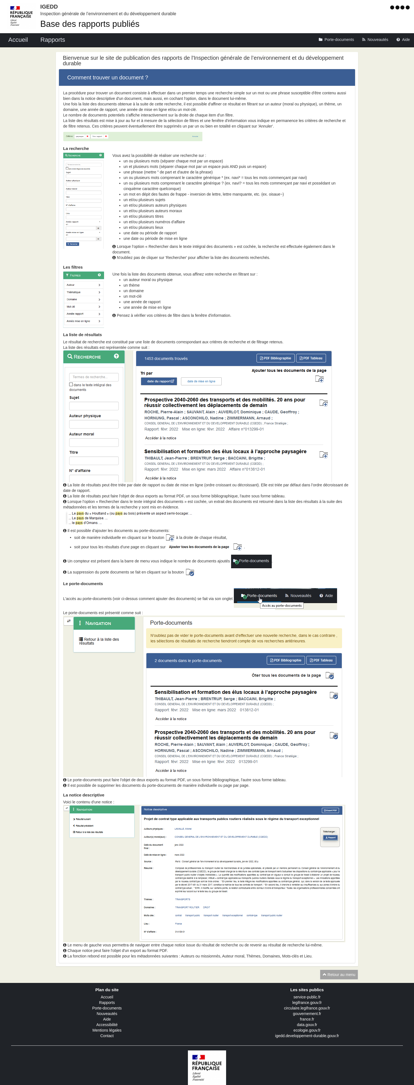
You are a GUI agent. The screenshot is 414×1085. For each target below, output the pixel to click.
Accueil (107, 997)
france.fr (307, 1019)
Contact (106, 1036)
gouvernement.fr (307, 1013)
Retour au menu (339, 974)
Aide (107, 1019)
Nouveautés (107, 1013)
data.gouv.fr (307, 1024)
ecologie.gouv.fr (307, 1030)
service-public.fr (306, 997)
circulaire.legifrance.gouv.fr (307, 1008)
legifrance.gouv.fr (307, 1002)
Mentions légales (106, 1030)
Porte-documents (107, 1008)
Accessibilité (107, 1024)
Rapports (107, 1002)
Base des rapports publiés (89, 24)
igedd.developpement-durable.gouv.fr (307, 1036)
